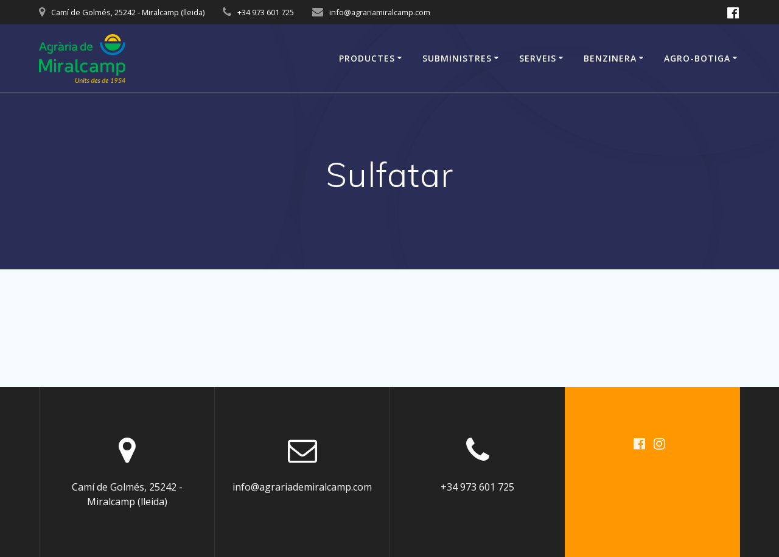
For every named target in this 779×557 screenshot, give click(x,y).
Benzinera (610, 58)
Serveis (537, 58)
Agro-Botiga (697, 58)
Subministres (457, 58)
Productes (367, 58)
